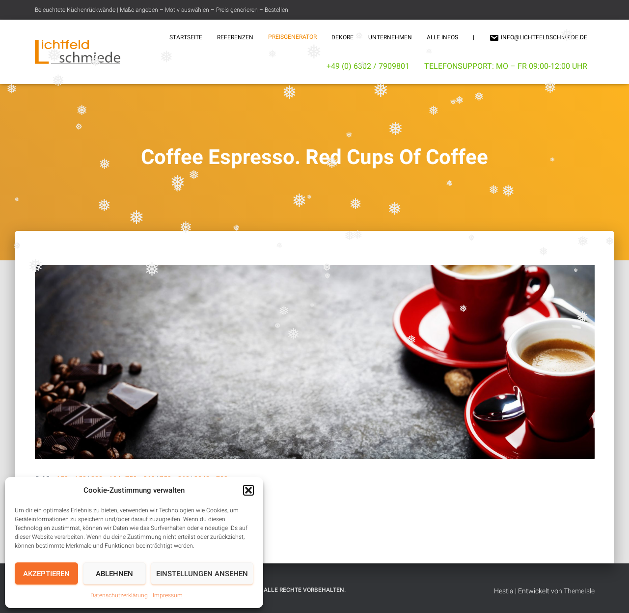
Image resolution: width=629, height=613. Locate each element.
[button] (248, 490)
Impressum (168, 595)
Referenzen (235, 37)
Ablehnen (114, 573)
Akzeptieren (46, 573)
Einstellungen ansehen (202, 573)
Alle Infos (442, 37)
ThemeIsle (579, 591)
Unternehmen (390, 37)
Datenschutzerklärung (119, 595)
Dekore (342, 37)
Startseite (185, 37)
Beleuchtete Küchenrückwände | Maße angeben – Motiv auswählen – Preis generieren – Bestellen (161, 9)
